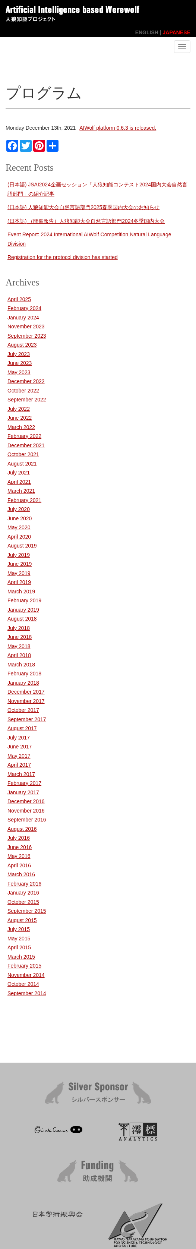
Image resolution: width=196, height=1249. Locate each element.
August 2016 (22, 829)
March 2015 (21, 957)
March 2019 (21, 591)
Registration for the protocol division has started (62, 257)
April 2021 (19, 482)
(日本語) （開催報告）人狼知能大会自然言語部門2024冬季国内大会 (86, 221)
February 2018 (24, 673)
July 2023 (18, 354)
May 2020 (18, 527)
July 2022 (18, 409)
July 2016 (18, 838)
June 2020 (19, 518)
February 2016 (24, 884)
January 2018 (23, 683)
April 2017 (19, 765)
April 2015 (19, 947)
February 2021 (24, 500)
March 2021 (21, 491)
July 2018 (18, 628)
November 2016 (26, 811)
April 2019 (19, 582)
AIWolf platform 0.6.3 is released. (117, 128)
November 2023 (26, 326)
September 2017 (26, 719)
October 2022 (23, 391)
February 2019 (24, 600)
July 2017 (18, 738)
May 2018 (18, 646)
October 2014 (23, 984)
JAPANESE (176, 32)
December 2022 (26, 381)
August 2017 (22, 728)
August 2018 (22, 619)
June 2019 (19, 564)
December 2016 (26, 801)
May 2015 (18, 939)
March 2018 (21, 665)
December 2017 (26, 692)
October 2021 (23, 454)
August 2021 (22, 464)
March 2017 (21, 774)
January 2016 (23, 893)
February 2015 (24, 966)
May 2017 (18, 756)
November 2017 (26, 701)
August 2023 (22, 345)
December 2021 (26, 445)
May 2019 (18, 573)
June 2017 (19, 747)
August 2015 (22, 920)
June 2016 (19, 847)
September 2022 (26, 400)
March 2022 (21, 427)
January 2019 (23, 610)
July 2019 (18, 555)
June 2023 (19, 363)
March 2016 (21, 874)
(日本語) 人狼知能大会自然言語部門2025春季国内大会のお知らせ (83, 207)
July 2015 (18, 929)
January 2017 (23, 792)
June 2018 (19, 637)
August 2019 (22, 546)
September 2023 (26, 336)
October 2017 (23, 710)
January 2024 (23, 318)
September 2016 (26, 820)
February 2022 (24, 436)
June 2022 (19, 418)
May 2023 (18, 372)
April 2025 (19, 299)
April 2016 (19, 865)
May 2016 (18, 856)
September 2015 (26, 911)
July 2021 (18, 473)
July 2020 (18, 509)
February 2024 (24, 308)
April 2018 (19, 655)
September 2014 (26, 993)
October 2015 (23, 902)
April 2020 (19, 537)
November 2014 (26, 975)
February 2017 (24, 783)
